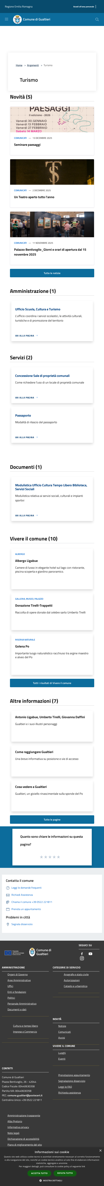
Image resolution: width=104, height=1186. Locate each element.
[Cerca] (97, 19)
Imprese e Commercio (25, 1032)
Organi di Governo (18, 974)
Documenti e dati (17, 1009)
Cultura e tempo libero (25, 1026)
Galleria (20, 598)
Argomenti (33, 65)
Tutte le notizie (52, 273)
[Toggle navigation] (6, 19)
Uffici (10, 986)
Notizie (62, 1026)
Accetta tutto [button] (39, 1173)
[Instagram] (82, 958)
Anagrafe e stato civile (76, 974)
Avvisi (61, 1038)
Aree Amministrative (19, 980)
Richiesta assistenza (69, 1093)
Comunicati (20, 138)
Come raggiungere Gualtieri (34, 751)
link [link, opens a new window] (83, 1166)
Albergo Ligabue (26, 560)
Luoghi (62, 1053)
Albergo (20, 554)
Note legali (13, 1133)
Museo (29, 598)
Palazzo (38, 598)
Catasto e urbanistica (75, 986)
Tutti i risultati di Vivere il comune (52, 683)
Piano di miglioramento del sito (25, 1145)
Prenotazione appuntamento (74, 1075)
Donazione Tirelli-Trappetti (33, 605)
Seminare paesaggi (27, 144)
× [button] (100, 1151)
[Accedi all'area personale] (83, 6)
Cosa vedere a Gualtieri (31, 786)
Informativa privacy (18, 1127)
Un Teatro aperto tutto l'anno (34, 196)
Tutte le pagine (52, 819)
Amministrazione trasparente (24, 1115)
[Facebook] (82, 954)
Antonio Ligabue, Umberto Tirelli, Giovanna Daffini (50, 716)
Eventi (61, 1059)
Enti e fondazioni (17, 992)
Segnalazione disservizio (71, 1081)
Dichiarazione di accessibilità (23, 1139)
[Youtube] (90, 954)
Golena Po (22, 646)
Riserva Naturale (25, 639)
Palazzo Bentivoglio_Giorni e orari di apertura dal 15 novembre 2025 (50, 252)
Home (19, 65)
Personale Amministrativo (22, 1004)
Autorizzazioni (72, 980)
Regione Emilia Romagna (18, 6)
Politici (11, 998)
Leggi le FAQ (65, 1087)
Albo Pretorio (15, 1121)
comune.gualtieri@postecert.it (25, 1095)
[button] (52, 1180)
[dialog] (52, 1166)
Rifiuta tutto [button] (65, 1173)
